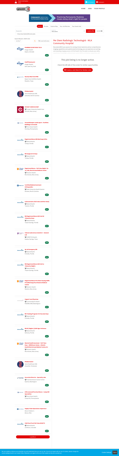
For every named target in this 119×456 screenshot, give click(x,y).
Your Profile (99, 8)
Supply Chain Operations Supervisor (36, 408)
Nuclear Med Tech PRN (31, 76)
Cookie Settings (106, 452)
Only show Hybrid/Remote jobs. (26, 34)
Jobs (90, 8)
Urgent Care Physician (31, 299)
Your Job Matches (65, 26)
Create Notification (44, 41)
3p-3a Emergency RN (31, 249)
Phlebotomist (29, 91)
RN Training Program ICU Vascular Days (37, 314)
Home (83, 8)
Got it (114, 452)
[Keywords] (33, 31)
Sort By (18, 41)
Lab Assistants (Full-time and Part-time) (37, 201)
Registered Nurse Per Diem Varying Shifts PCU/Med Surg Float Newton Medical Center (37, 282)
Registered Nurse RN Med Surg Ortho (36, 139)
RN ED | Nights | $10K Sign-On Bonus (35, 328)
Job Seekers (90, 2)
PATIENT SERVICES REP (32, 107)
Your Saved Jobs (76, 26)
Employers (100, 2)
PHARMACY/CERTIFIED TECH (33, 47)
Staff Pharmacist (30, 62)
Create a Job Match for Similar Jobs (77, 70)
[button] (99, 31)
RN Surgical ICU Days (31, 154)
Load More (33, 437)
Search (40, 26)
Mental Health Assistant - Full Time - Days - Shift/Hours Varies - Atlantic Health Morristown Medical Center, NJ (36, 345)
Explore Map (54, 26)
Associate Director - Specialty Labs (35, 377)
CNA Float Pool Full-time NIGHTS (35, 423)
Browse (46, 26)
